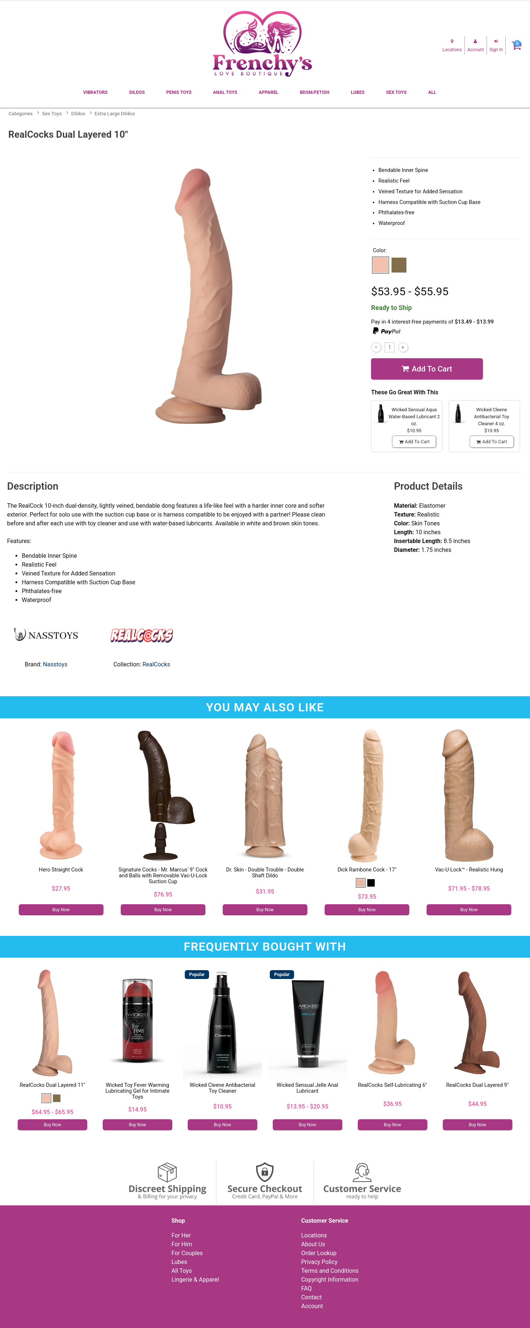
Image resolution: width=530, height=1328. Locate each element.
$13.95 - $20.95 (307, 1106)
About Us (313, 1244)
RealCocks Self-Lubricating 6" (392, 1085)
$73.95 (367, 896)
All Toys (182, 1270)
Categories (20, 113)
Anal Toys (225, 92)
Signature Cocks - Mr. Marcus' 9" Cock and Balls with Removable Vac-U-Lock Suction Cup (163, 876)
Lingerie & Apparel (195, 1279)
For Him (182, 1244)
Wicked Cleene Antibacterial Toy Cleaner (222, 1088)
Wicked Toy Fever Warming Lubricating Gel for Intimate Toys (138, 1091)
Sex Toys (396, 92)
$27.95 (61, 888)
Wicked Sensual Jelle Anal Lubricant (307, 1088)
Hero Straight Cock (61, 870)
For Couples (187, 1253)
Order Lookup (318, 1253)
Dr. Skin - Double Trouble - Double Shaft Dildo (265, 873)
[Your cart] (516, 45)
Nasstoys (55, 664)
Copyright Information (329, 1279)
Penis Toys (179, 92)
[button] (380, 265)
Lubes (357, 92)
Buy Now (61, 909)
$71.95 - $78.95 (469, 888)
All (432, 92)
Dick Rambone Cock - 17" (367, 870)
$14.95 (137, 1109)
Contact (311, 1297)
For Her (181, 1235)
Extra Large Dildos (115, 113)
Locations (314, 1235)
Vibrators (95, 92)
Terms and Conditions (329, 1270)
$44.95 (477, 1103)
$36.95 (392, 1103)
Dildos (137, 92)
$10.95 (222, 1106)
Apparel (268, 92)
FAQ (306, 1288)
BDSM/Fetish (314, 92)
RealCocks (156, 664)
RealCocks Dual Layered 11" (52, 1085)
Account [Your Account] (312, 1306)
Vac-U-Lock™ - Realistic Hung (469, 870)
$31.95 (265, 891)
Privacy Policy (319, 1261)
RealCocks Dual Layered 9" (477, 1085)
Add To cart (427, 369)
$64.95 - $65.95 (52, 1112)
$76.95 (163, 894)
